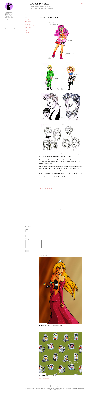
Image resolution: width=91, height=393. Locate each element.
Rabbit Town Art (40, 3)
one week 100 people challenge (57, 186)
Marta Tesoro (28, 19)
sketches (27, 32)
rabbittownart (28, 29)
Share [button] (26, 14)
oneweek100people (29, 25)
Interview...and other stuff (50, 326)
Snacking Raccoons (47, 376)
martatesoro (28, 21)
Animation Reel (42, 8)
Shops (35, 8)
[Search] (81, 3)
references (27, 30)
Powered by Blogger (54, 386)
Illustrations (50, 8)
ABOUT (31, 8)
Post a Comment (45, 327)
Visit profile (9, 22)
